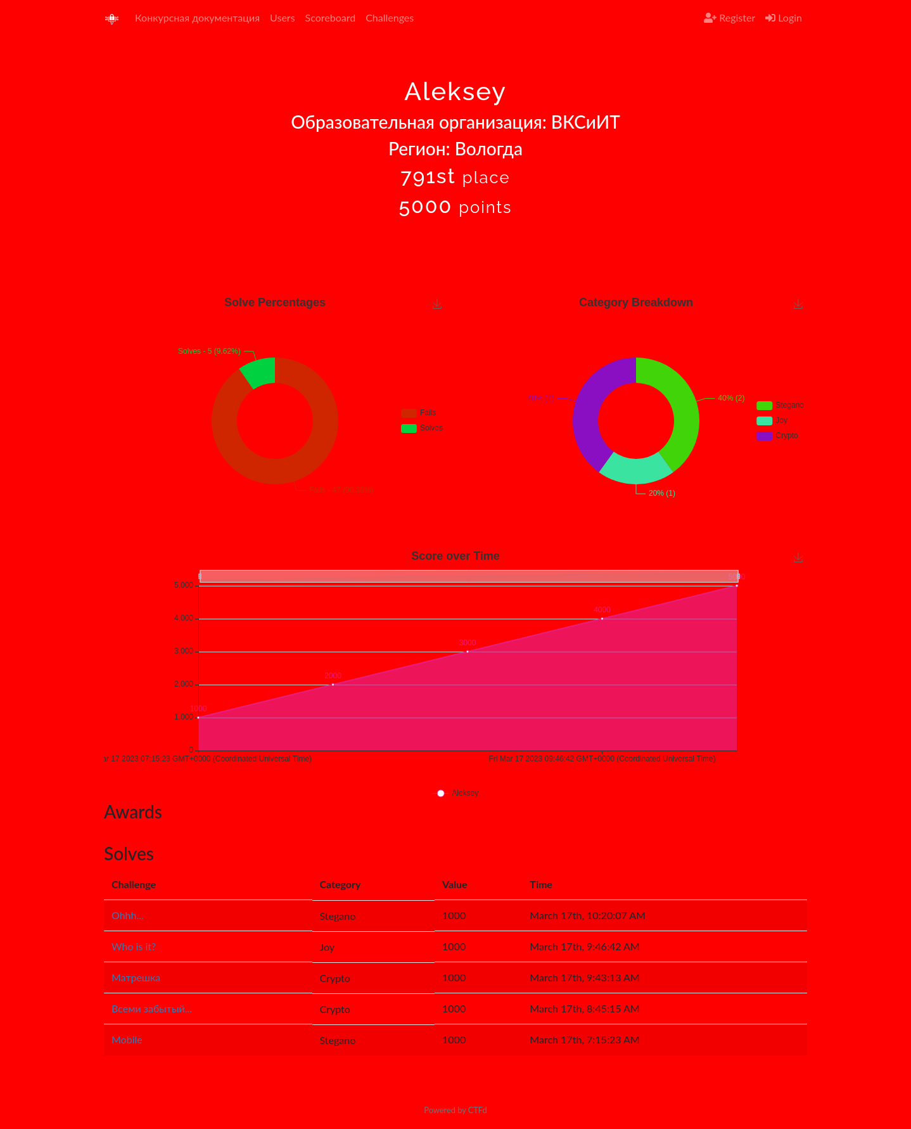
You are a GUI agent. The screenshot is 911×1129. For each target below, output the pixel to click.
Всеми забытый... (151, 1008)
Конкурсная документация (197, 17)
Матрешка (135, 977)
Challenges (390, 17)
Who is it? (133, 946)
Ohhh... (127, 915)
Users (282, 17)
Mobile (127, 1039)
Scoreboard (330, 17)
